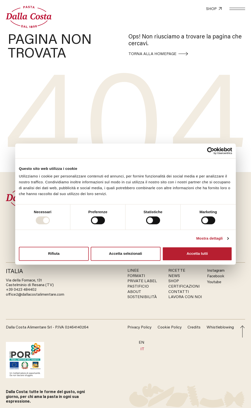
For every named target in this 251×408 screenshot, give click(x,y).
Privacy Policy (139, 327)
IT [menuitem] (142, 349)
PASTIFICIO (138, 287)
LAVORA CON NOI (185, 297)
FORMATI (136, 276)
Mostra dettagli (209, 238)
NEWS (174, 276)
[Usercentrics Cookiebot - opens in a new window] (210, 150)
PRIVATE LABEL (142, 281)
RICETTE (176, 271)
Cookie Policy (170, 327)
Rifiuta (54, 254)
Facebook (215, 276)
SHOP (173, 281)
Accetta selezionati (125, 254)
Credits (194, 327)
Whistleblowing (220, 327)
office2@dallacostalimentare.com (35, 295)
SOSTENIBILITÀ (142, 297)
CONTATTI (178, 292)
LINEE (133, 271)
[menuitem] (141, 342)
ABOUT (134, 292)
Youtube (214, 282)
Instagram (216, 271)
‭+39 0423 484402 (21, 290)
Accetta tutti (197, 254)
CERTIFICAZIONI (184, 287)
